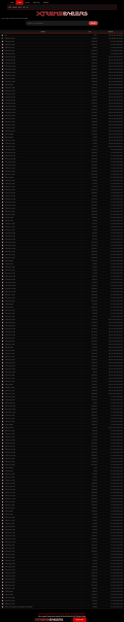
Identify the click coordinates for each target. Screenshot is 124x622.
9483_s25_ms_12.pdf (10, 331)
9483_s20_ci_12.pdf (9, 557)
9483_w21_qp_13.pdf (10, 189)
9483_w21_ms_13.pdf (10, 198)
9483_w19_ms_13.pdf (10, 285)
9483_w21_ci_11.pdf (10, 229)
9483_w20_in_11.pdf (10, 257)
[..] (6, 35)
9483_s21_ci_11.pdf (9, 523)
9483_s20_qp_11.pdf (10, 532)
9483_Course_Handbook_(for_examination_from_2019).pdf (18, 606)
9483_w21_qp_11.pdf (10, 195)
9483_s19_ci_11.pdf (9, 603)
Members (46, 2)
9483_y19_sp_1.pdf (9, 41)
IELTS (20, 7)
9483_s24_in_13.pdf (9, 375)
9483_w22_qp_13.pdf (10, 149)
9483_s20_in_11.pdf (9, 551)
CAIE (9, 7)
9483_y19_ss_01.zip (10, 38)
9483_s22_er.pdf (9, 470)
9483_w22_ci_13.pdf (10, 180)
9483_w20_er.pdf (9, 263)
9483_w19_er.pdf (9, 307)
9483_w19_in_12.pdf (10, 297)
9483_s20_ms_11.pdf (10, 541)
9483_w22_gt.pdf (9, 177)
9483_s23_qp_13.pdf (10, 396)
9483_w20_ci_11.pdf (10, 273)
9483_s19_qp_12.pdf (10, 566)
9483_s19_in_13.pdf (9, 582)
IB (27, 7)
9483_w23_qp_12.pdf (10, 100)
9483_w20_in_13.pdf (10, 251)
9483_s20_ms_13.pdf (10, 535)
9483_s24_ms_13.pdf (10, 368)
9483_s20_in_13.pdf (9, 545)
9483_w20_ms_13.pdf (10, 242)
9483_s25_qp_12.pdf (10, 322)
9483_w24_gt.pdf (9, 84)
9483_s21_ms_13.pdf (10, 492)
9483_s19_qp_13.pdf (10, 563)
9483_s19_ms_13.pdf (10, 572)
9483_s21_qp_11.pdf (10, 489)
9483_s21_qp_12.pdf (10, 486)
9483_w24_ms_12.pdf (10, 69)
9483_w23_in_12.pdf (10, 118)
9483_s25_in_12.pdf (9, 341)
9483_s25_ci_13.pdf (9, 350)
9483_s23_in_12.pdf (9, 418)
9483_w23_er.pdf (9, 137)
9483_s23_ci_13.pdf (9, 430)
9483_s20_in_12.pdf (9, 548)
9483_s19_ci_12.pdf (9, 600)
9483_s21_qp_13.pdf (10, 483)
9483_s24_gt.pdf (9, 384)
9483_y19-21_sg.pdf (10, 53)
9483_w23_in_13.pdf (10, 115)
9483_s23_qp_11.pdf (10, 402)
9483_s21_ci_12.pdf (9, 520)
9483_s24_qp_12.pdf (10, 362)
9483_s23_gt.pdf (9, 424)
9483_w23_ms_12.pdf (10, 109)
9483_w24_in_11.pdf (10, 81)
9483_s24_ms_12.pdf (10, 372)
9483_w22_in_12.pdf (10, 171)
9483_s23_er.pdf (9, 427)
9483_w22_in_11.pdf (10, 174)
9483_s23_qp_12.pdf (10, 399)
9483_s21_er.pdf (9, 514)
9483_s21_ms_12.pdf (10, 495)
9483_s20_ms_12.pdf (10, 538)
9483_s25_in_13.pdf (9, 338)
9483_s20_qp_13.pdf (10, 526)
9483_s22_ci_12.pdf (9, 477)
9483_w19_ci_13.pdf (10, 310)
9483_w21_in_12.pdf (10, 211)
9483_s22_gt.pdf (9, 467)
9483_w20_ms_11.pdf (10, 248)
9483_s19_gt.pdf (9, 591)
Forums (27, 2)
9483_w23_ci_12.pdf (10, 143)
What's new (36, 2)
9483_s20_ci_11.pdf (9, 560)
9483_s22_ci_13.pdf (9, 473)
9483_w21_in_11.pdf (10, 214)
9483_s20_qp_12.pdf (10, 529)
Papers (19, 2)
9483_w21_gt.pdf (9, 217)
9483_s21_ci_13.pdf (9, 517)
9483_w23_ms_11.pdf (10, 112)
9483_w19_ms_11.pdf (10, 291)
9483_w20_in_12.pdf (10, 254)
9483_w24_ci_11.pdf (10, 93)
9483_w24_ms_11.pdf (10, 72)
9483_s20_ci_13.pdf (9, 554)
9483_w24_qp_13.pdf (10, 56)
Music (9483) (24, 18)
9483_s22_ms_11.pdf (10, 455)
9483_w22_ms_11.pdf (10, 164)
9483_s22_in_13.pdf (9, 458)
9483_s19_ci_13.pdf (9, 597)
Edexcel (15, 7)
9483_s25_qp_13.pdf (10, 319)
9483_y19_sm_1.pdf (9, 44)
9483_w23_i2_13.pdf (10, 124)
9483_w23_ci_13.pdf (10, 140)
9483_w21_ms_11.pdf (10, 205)
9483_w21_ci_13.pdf (10, 223)
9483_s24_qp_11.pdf (10, 365)
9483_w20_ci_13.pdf (10, 266)
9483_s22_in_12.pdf (9, 461)
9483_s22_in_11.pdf (9, 464)
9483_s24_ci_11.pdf (9, 393)
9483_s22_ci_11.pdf (9, 480)
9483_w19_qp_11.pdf (10, 282)
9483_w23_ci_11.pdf (10, 146)
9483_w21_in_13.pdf (10, 208)
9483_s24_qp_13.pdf (10, 359)
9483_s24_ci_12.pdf (9, 390)
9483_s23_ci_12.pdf (9, 433)
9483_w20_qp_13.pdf (10, 232)
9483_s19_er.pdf (9, 594)
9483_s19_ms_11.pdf (10, 579)
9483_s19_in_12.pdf (9, 585)
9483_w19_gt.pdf (9, 304)
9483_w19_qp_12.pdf (10, 279)
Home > (4, 18)
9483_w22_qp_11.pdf (10, 155)
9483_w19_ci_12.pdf (10, 313)
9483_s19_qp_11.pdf (10, 569)
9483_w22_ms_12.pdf (10, 161)
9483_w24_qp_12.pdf (10, 59)
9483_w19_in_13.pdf (10, 294)
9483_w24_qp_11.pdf (10, 63)
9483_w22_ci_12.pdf (10, 183)
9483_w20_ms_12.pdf (10, 245)
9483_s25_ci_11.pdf (9, 356)
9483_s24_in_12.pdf (9, 378)
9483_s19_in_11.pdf (9, 588)
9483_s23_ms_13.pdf (10, 406)
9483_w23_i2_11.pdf (10, 131)
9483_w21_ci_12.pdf (10, 226)
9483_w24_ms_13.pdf (10, 66)
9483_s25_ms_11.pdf (10, 334)
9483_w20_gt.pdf (9, 260)
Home (12, 2)
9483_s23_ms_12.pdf (10, 409)
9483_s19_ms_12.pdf (10, 575)
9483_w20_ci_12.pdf (10, 270)
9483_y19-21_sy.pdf (9, 50)
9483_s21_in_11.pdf (9, 507)
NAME (43, 31)
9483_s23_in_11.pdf (9, 421)
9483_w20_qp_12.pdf (10, 236)
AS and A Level (17, 18)
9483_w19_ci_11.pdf (10, 316)
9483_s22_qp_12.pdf (10, 443)
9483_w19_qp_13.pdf (10, 276)
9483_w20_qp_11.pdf (10, 239)
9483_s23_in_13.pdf (9, 415)
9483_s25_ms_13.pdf (10, 328)
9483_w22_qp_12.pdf (10, 152)
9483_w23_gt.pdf (9, 134)
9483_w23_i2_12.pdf (10, 127)
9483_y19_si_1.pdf (9, 47)
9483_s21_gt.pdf (9, 511)
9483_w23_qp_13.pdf (10, 97)
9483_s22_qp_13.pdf (10, 440)
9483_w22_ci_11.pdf (10, 186)
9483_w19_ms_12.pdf (10, 288)
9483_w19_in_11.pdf (10, 300)
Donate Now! (80, 619)
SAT (24, 7)
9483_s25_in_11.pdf (9, 344)
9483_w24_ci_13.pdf (10, 87)
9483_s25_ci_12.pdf (9, 353)
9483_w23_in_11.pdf (10, 121)
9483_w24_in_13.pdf (10, 75)
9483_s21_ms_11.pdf (10, 498)
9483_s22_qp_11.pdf (10, 446)
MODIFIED (110, 31)
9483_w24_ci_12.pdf (10, 90)
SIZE (90, 31)
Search (93, 23)
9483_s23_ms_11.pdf (10, 412)
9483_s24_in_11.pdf (9, 381)
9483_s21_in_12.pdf (9, 504)
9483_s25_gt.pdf (9, 347)
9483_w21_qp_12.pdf (10, 192)
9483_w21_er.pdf (9, 220)
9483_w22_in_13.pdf (10, 168)
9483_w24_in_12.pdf (10, 78)
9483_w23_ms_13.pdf (10, 106)
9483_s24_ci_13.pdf (9, 387)
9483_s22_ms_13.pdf (10, 449)
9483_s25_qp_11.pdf (10, 325)
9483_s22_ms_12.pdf (10, 452)
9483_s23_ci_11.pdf (9, 436)
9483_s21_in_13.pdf (9, 501)
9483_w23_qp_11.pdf (10, 103)
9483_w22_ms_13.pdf (10, 158)
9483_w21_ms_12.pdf (10, 202)
